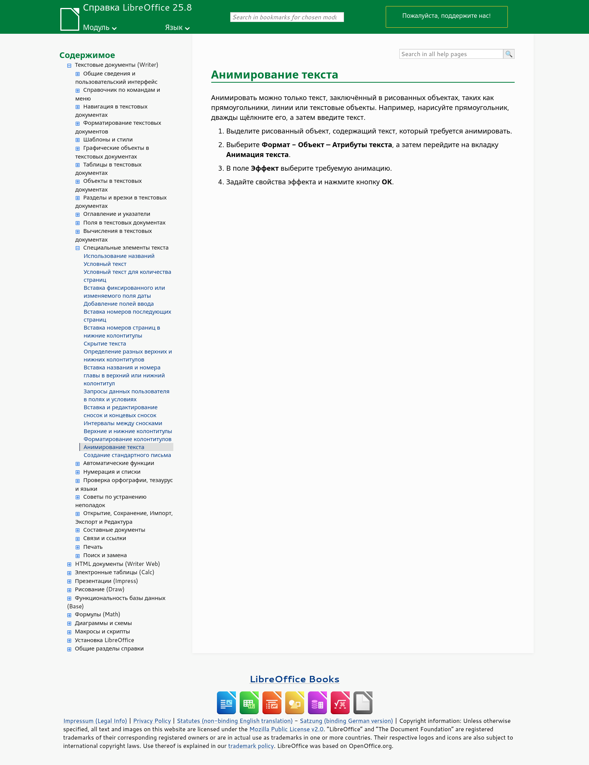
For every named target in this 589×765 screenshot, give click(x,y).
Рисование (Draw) (100, 589)
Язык (173, 27)
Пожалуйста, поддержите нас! (446, 15)
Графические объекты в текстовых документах (112, 152)
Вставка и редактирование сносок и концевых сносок (121, 411)
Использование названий (119, 256)
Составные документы (114, 530)
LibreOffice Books (295, 678)
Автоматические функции (118, 463)
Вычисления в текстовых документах (113, 235)
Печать (93, 547)
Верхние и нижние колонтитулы (128, 431)
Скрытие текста (105, 343)
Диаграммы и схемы (103, 623)
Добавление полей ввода (119, 304)
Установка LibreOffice (104, 640)
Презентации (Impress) (106, 581)
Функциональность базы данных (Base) (116, 602)
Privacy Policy (152, 720)
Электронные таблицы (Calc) (115, 572)
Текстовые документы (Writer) (117, 65)
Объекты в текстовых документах (108, 185)
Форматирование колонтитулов (128, 439)
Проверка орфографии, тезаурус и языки (124, 484)
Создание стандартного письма (127, 455)
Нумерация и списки (112, 472)
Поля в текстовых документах (124, 222)
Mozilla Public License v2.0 (286, 729)
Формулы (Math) (98, 614)
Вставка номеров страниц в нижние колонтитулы (122, 331)
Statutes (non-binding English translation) (235, 720)
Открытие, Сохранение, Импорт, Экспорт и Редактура (124, 517)
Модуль (96, 27)
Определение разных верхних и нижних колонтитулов (128, 355)
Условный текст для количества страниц (127, 276)
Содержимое (87, 55)
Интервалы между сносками (123, 423)
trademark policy (251, 745)
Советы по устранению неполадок (111, 501)
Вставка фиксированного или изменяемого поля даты (124, 292)
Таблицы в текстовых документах (108, 168)
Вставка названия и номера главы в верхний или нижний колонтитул (124, 375)
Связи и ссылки (104, 538)
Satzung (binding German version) (346, 720)
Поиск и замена (105, 555)
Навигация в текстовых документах (111, 110)
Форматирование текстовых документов (118, 127)
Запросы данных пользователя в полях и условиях (127, 395)
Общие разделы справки (109, 648)
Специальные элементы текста (126, 247)
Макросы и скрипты (102, 631)
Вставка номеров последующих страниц (127, 316)
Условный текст (105, 264)
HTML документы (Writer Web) (117, 564)
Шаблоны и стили (108, 139)
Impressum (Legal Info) (95, 720)
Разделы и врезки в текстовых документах (121, 201)
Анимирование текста (114, 447)
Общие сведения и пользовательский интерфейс (116, 77)
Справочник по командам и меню (117, 94)
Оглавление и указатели (117, 214)
